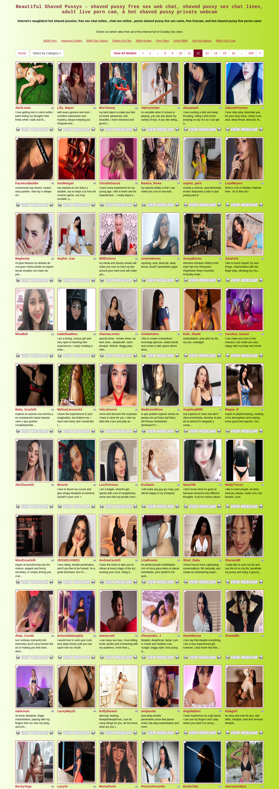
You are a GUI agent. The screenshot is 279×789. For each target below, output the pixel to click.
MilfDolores (107, 214)
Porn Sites (162, 40)
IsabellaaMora (67, 274)
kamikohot (106, 698)
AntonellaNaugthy (70, 516)
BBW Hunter (143, 40)
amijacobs (148, 576)
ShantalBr (232, 516)
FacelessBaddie (26, 153)
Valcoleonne (108, 335)
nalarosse (22, 576)
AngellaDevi (192, 576)
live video (240, 751)
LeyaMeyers (234, 153)
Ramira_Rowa (151, 153)
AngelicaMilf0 (193, 335)
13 (207, 53)
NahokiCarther (25, 698)
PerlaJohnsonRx (153, 637)
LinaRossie (149, 456)
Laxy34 (62, 637)
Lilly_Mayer (65, 93)
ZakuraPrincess (236, 93)
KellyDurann (108, 576)
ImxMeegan (65, 153)
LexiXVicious (108, 395)
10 (180, 53)
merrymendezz (236, 637)
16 (233, 53)
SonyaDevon (192, 214)
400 (250, 53)
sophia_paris (192, 153)
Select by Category (47, 53)
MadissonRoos (152, 335)
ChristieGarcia (109, 153)
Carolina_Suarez (237, 274)
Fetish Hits (174, 782)
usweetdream (151, 214)
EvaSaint (147, 395)
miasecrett (106, 516)
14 (216, 53)
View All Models (125, 53)
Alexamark (191, 93)
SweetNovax (192, 516)
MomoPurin (107, 637)
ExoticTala (190, 637)
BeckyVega (23, 637)
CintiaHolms (150, 274)
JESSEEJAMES (68, 456)
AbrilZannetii (24, 395)
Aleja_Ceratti (24, 516)
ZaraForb (231, 214)
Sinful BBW (180, 40)
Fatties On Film (121, 40)
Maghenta (22, 214)
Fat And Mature (201, 40)
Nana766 (189, 395)
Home (22, 53)
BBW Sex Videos (97, 40)
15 (224, 53)
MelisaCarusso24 (69, 335)
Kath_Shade (192, 274)
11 (189, 53)
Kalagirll (231, 576)
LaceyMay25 (66, 576)
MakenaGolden (68, 698)
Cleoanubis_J (151, 516)
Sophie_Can (66, 214)
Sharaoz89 (232, 456)
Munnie (62, 395)
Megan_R (232, 335)
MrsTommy (107, 93)
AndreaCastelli (110, 456)
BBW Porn (50, 40)
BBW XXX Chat (225, 40)
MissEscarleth (25, 456)
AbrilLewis (23, 93)
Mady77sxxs (234, 395)
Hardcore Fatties (71, 40)
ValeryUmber (150, 93)
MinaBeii (21, 274)
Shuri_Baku (191, 456)
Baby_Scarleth (25, 335)
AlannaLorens (109, 274)
